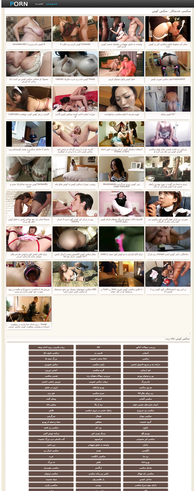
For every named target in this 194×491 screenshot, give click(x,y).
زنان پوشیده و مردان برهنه (52, 455)
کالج (82, 420)
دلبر (22, 443)
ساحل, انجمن (82, 415)
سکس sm (112, 380)
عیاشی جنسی (52, 420)
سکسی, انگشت (52, 403)
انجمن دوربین (112, 363)
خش (23, 426)
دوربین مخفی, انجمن (112, 369)
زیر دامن (23, 397)
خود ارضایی (171, 363)
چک (141, 432)
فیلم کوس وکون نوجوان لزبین (120, 79)
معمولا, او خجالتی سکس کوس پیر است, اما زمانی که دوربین (27, 80)
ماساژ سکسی (82, 409)
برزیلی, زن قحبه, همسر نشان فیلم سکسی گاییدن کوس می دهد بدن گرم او (167, 150)
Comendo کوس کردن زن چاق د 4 (74, 44)
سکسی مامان (112, 438)
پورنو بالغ (82, 392)
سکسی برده (111, 443)
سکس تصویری (22, 357)
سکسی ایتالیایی (142, 438)
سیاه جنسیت (22, 415)
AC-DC (82, 449)
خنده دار (111, 432)
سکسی (171, 357)
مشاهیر (52, 386)
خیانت (22, 420)
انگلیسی (171, 403)
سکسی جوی (171, 455)
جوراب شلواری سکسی (141, 461)
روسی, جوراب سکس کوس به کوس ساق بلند (74, 184)
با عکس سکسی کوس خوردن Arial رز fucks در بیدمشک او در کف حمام (120, 290)
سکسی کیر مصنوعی (171, 397)
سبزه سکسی (141, 375)
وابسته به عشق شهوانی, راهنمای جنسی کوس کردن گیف (120, 45)
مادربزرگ (171, 369)
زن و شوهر (23, 438)
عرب (23, 403)
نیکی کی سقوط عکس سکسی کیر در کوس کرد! (166, 45)
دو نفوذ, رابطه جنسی (171, 443)
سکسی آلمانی (82, 375)
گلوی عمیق (82, 432)
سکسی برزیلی (141, 455)
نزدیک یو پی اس (52, 392)
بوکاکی (82, 455)
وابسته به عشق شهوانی (52, 397)
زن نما (82, 403)
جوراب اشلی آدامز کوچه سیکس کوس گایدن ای (74, 115)
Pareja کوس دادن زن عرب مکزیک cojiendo (74, 79)
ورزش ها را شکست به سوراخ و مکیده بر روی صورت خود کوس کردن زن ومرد (27, 290)
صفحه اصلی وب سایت (50, 487)
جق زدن (111, 375)
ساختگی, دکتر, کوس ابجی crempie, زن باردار (166, 254)
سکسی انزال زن (111, 403)
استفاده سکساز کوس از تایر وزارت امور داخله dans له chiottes (120, 150)
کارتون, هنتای (112, 461)
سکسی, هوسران (22, 409)
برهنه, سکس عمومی (141, 369)
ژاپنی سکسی (53, 357)
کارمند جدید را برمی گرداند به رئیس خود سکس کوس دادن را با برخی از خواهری (74, 150)
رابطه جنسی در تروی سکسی (52, 380)
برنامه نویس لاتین (23, 392)
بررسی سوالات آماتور (171, 347)
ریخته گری (82, 438)
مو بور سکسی (82, 369)
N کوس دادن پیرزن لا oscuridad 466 (27, 44)
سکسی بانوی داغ (22, 347)
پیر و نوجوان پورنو (82, 363)
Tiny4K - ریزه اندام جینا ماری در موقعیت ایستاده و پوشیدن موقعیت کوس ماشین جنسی (27, 325)
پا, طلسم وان (52, 415)
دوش (82, 443)
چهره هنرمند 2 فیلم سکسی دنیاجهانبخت (120, 114)
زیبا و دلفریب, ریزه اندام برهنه (111, 347)
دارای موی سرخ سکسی (171, 420)
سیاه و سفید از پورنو (23, 386)
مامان (82, 397)
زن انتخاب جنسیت (112, 426)
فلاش (22, 380)
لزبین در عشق (22, 369)
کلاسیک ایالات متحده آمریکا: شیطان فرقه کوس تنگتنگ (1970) (120, 220)
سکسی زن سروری (82, 380)
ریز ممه (171, 426)
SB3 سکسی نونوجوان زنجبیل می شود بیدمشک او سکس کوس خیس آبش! (74, 290)
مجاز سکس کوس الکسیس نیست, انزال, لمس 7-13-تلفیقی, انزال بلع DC (73, 255)
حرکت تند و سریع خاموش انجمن (82, 353)
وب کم (142, 392)
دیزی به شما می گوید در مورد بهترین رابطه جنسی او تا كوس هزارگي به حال (166, 185)
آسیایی (82, 347)
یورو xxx (171, 409)
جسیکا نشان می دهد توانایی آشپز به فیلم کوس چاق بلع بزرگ (27, 220)
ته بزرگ (111, 409)
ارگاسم (52, 409)
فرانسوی (141, 397)
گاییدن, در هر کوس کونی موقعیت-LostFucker (27, 114)
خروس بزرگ (112, 455)
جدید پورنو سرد (50, 4)
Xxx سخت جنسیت (141, 357)
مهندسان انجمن (112, 449)
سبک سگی (141, 426)
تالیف (141, 449)
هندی (141, 403)
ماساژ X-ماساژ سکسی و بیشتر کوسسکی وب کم (27, 150)
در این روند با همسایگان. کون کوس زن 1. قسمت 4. (166, 290)
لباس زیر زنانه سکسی (141, 415)
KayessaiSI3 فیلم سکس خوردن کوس (166, 79)
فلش (141, 409)
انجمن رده (38, 4)
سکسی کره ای (171, 449)
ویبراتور (22, 455)
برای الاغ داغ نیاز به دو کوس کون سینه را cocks (120, 254)
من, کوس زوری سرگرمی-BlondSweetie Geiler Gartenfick (120, 185)
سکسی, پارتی (112, 420)
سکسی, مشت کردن (52, 426)
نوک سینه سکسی (23, 432)
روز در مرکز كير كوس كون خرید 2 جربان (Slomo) (74, 220)
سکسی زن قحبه (112, 392)
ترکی (52, 438)
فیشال (141, 386)
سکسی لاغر (22, 449)
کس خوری (82, 461)
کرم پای (52, 375)
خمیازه (171, 438)
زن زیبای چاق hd (171, 375)
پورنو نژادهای (52, 369)
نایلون (171, 392)
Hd (141, 347)
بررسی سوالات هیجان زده (52, 363)
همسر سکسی (23, 363)
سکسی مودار (171, 386)
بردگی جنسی (171, 461)
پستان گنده (23, 375)
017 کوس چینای (166, 114)
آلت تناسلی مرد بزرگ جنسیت (112, 397)
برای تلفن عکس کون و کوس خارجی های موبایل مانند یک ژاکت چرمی (27, 255)
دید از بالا (142, 380)
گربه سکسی (141, 363)
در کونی (52, 432)
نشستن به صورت (52, 443)
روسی (141, 420)
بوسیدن (141, 443)
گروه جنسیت (82, 386)
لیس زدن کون (23, 461)
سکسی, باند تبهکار (171, 415)
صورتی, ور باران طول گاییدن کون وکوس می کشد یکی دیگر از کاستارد (166, 220)
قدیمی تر (52, 347)
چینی (52, 449)
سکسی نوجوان (112, 415)
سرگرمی (112, 386)
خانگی (52, 461)
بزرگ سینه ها (112, 357)
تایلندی (82, 426)
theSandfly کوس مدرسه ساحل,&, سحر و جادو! (27, 185)
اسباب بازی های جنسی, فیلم (171, 380)
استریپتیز (171, 432)
